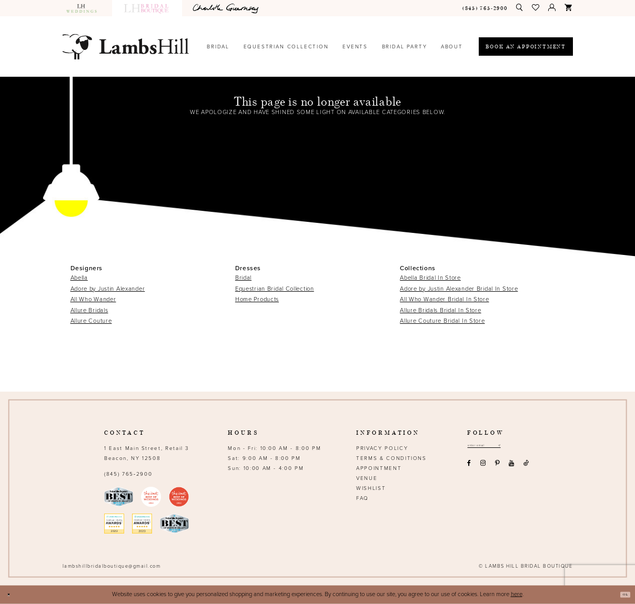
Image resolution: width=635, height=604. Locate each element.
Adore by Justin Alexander (107, 288)
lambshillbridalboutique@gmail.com (112, 566)
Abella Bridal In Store (430, 277)
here (516, 594)
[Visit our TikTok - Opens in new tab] (526, 467)
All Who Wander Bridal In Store (444, 299)
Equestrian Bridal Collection (274, 288)
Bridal (243, 277)
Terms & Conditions (391, 458)
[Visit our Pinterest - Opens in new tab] (497, 467)
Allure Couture (91, 321)
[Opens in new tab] (226, 8)
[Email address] (497, 447)
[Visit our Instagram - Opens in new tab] (483, 467)
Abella (79, 277)
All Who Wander (93, 299)
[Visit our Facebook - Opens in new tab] (469, 467)
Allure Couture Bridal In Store (442, 321)
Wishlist (371, 488)
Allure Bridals (89, 310)
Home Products (257, 299)
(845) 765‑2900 (128, 474)
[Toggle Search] (519, 8)
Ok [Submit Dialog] (621, 594)
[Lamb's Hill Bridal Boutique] (126, 46)
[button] (536, 8)
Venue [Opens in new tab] (366, 478)
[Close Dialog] (12, 595)
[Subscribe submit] (524, 447)
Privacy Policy (382, 448)
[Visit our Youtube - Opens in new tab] (512, 467)
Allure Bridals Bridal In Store (440, 310)
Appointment (378, 468)
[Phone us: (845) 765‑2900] (484, 8)
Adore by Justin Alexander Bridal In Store (459, 288)
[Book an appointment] (525, 46)
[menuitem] (85, 8)
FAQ (362, 498)
